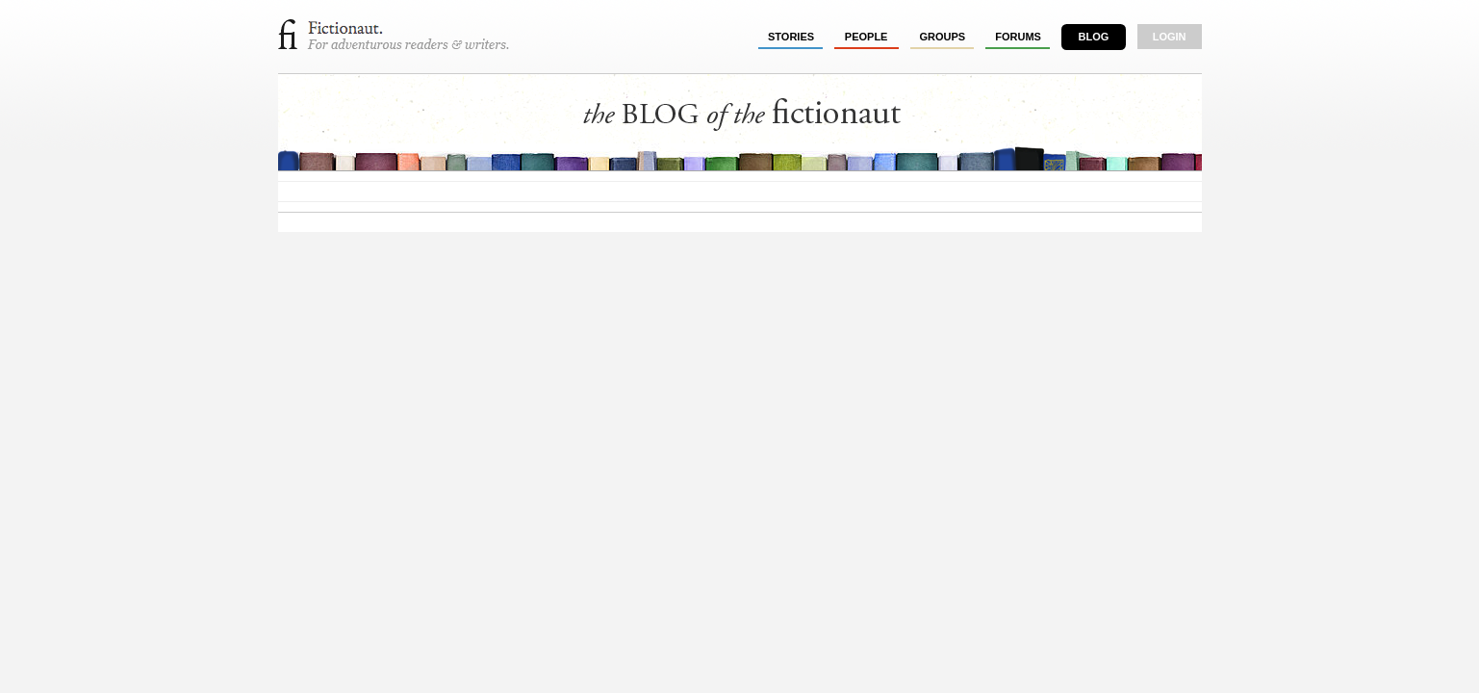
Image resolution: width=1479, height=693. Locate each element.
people (866, 36)
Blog (1093, 36)
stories (791, 36)
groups (943, 36)
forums (1018, 36)
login (1169, 36)
